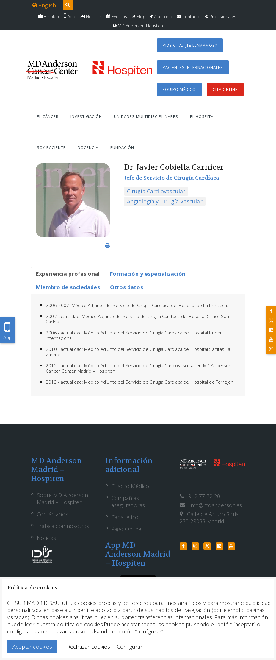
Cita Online (225, 89)
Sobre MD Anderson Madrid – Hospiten (62, 498)
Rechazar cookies (88, 646)
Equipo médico (179, 89)
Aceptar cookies (32, 646)
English (44, 5)
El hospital (203, 116)
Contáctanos (52, 514)
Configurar (129, 646)
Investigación (86, 116)
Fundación (122, 147)
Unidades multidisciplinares (146, 116)
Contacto (188, 16)
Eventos (116, 16)
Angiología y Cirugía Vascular (165, 201)
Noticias (91, 16)
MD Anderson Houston (138, 26)
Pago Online (126, 529)
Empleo (48, 16)
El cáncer (48, 116)
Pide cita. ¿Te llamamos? (190, 45)
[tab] (67, 274)
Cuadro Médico (130, 486)
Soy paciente (51, 147)
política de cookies (80, 624)
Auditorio (161, 16)
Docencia (88, 147)
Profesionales (220, 16)
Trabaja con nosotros (63, 526)
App (70, 16)
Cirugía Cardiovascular (156, 191)
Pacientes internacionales (193, 67)
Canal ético (124, 517)
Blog (138, 16)
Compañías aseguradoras (128, 501)
